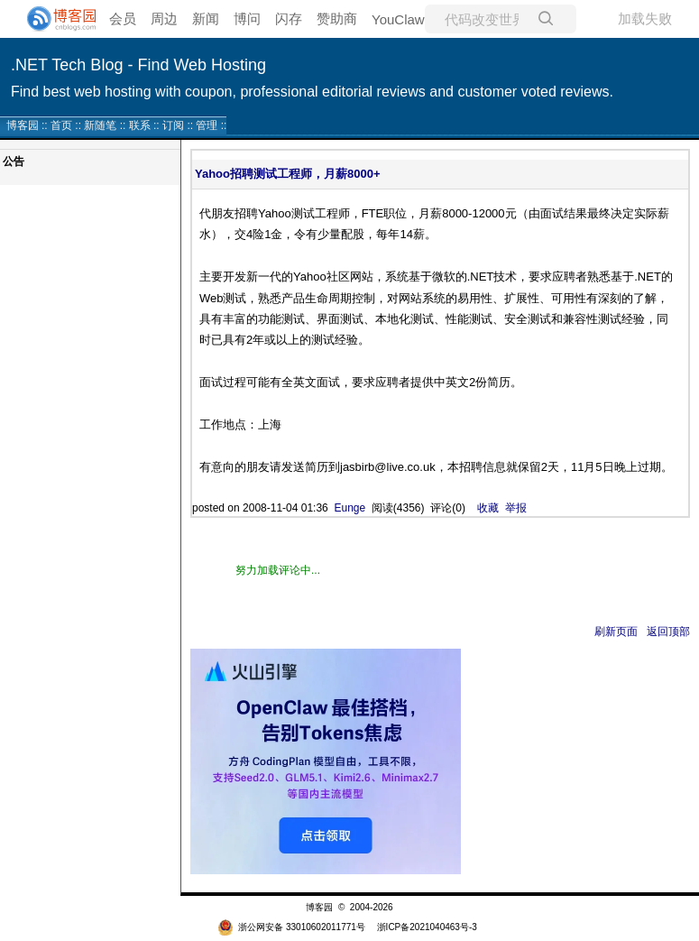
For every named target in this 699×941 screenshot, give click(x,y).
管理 (206, 125)
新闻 (205, 18)
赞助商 (337, 18)
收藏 (488, 508)
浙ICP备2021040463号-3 (427, 927)
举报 (516, 508)
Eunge (349, 508)
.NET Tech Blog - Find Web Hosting (138, 65)
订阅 (173, 125)
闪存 (288, 18)
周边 (164, 18)
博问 (247, 18)
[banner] (54, 19)
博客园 (22, 125)
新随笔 (100, 125)
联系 (140, 125)
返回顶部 (668, 631)
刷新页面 (616, 631)
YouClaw (398, 19)
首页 (61, 125)
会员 (122, 18)
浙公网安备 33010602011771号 (291, 927)
